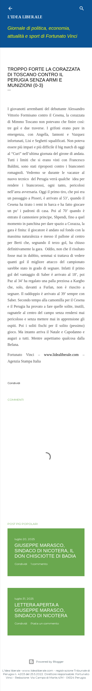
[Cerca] (82, 7)
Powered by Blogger (46, 662)
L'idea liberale (24, 16)
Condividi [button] (13, 383)
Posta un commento (45, 623)
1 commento (39, 564)
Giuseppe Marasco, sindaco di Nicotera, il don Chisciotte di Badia (45, 551)
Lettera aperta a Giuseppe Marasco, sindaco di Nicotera (41, 610)
